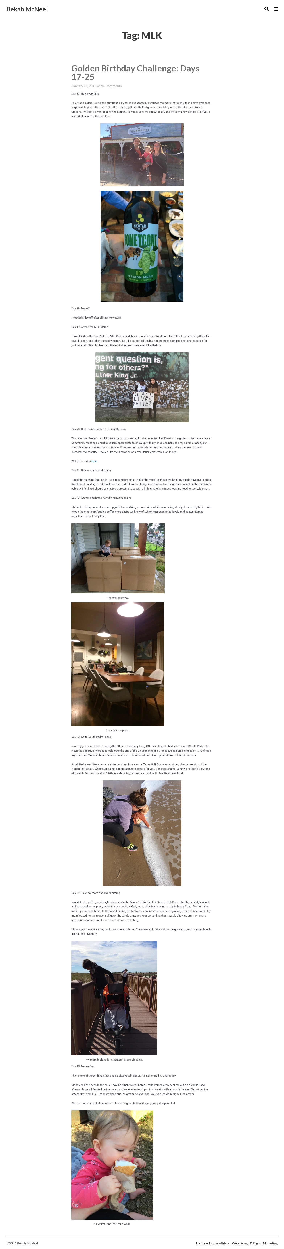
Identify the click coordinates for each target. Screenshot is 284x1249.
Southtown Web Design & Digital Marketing (247, 1244)
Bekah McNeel (28, 9)
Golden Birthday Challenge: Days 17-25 (136, 72)
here (94, 461)
